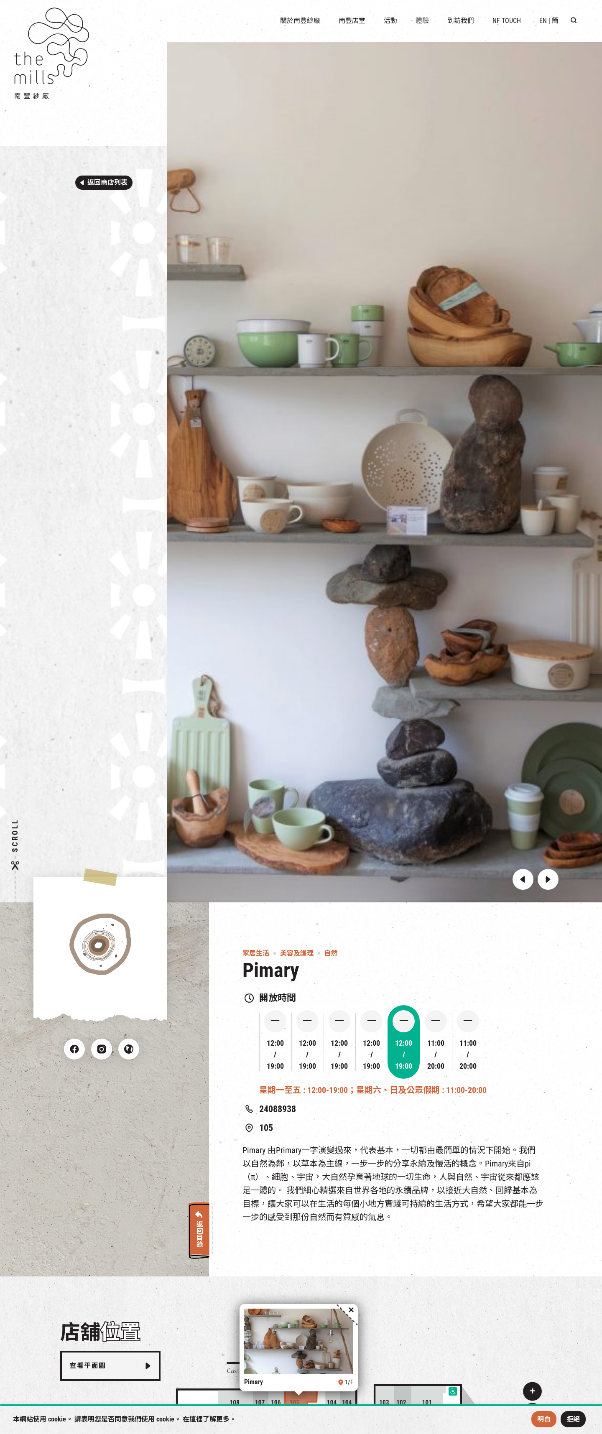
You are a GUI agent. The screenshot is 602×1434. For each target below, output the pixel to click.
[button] (523, 879)
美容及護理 (297, 953)
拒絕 (573, 1419)
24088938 (277, 1109)
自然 (331, 953)
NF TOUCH (506, 21)
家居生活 (255, 953)
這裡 (196, 1419)
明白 (544, 1419)
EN (543, 21)
